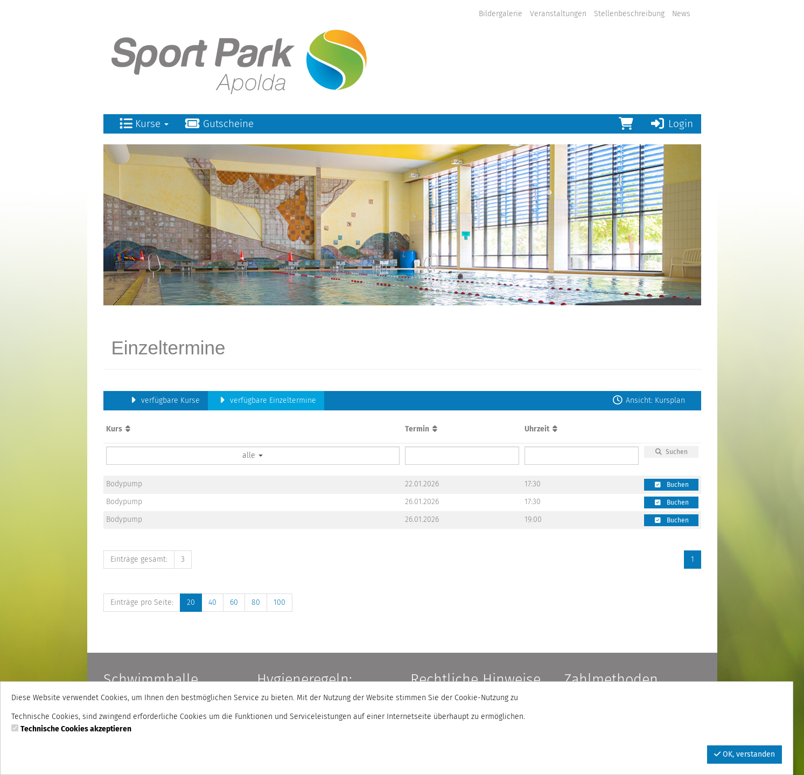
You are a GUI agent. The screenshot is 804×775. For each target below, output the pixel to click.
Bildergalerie (500, 13)
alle (252, 455)
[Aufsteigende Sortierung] (127, 429)
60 (234, 602)
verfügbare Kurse (164, 400)
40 (212, 602)
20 (191, 602)
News (681, 13)
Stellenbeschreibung (629, 13)
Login (671, 123)
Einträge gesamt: (138, 559)
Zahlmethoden (611, 679)
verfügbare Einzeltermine (266, 400)
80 (255, 602)
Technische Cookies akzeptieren (75, 729)
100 (279, 602)
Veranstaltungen (558, 13)
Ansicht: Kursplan (648, 400)
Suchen (671, 452)
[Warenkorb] (626, 124)
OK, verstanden (744, 754)
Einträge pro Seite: (141, 602)
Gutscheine (219, 123)
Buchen (671, 484)
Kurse (144, 123)
